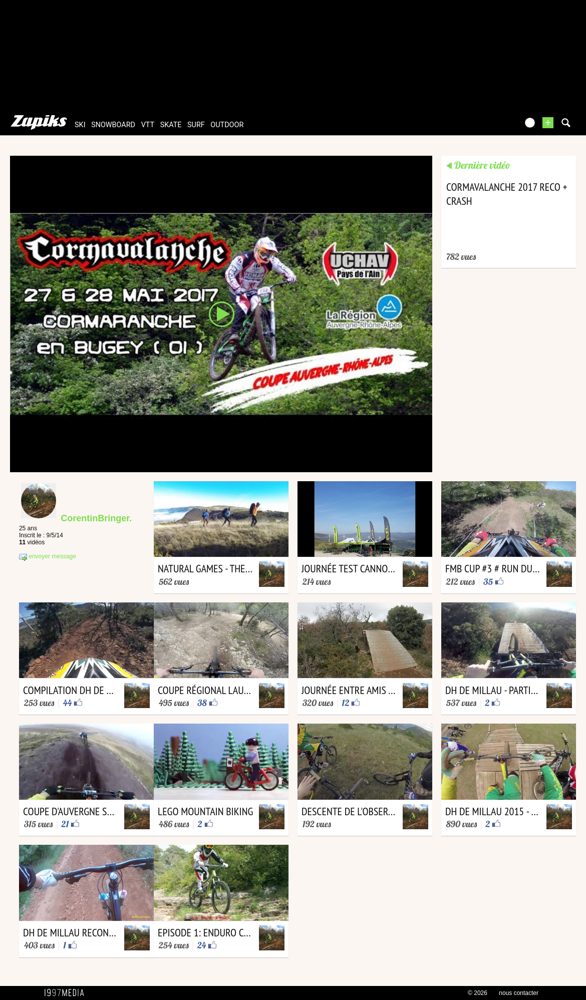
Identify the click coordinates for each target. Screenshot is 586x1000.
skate (171, 125)
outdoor (226, 125)
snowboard (113, 125)
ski (80, 125)
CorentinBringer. (96, 518)
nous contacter (518, 992)
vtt (147, 125)
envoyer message (47, 557)
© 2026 (477, 992)
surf (196, 125)
